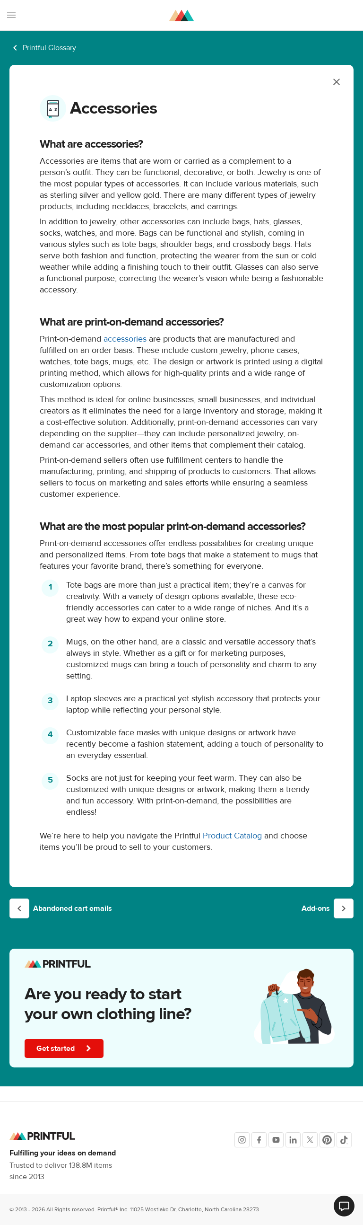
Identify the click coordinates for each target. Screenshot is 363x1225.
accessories (124, 339)
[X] (310, 1139)
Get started (64, 1048)
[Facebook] (259, 1139)
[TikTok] (344, 1139)
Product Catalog (232, 835)
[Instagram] (242, 1139)
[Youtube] (276, 1139)
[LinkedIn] (293, 1139)
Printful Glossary (49, 48)
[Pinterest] (327, 1139)
